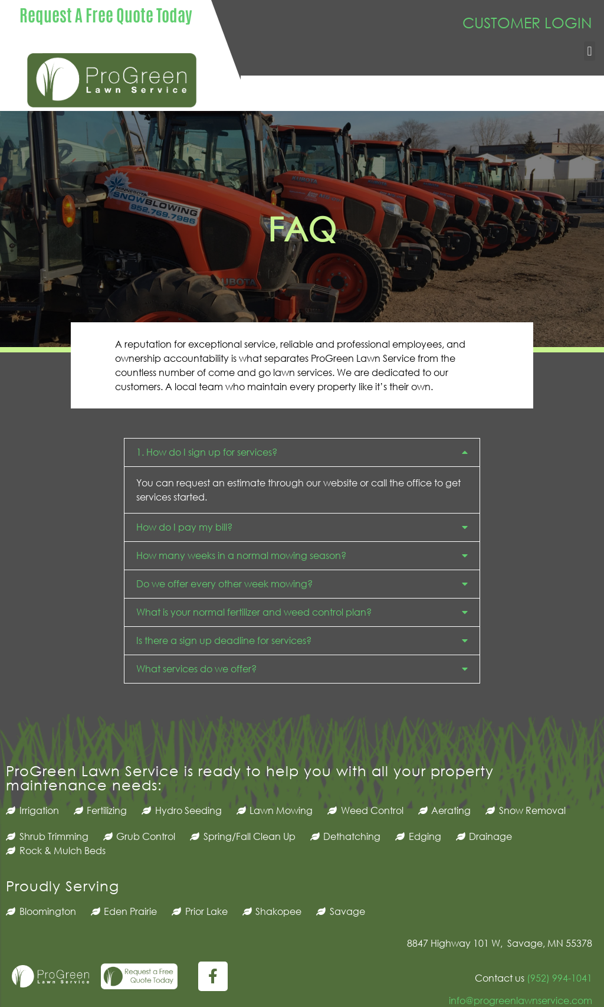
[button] (589, 51)
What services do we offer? (196, 668)
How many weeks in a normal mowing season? (241, 555)
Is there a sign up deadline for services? (223, 640)
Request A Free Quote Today (105, 14)
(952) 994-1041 (558, 978)
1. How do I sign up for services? (206, 452)
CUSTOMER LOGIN (527, 22)
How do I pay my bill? (184, 527)
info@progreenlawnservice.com (520, 1000)
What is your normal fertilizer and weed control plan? (254, 612)
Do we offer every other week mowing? (224, 583)
